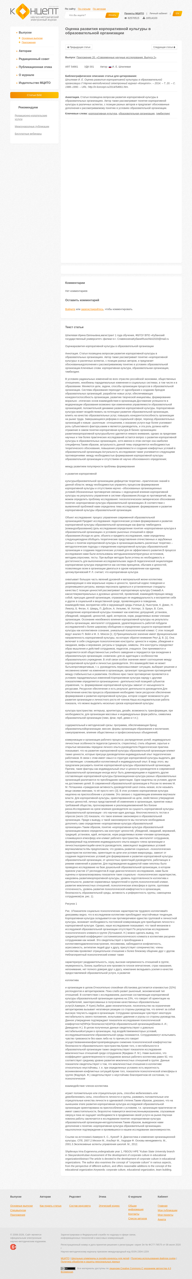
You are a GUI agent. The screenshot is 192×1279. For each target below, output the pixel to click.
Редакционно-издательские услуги (31, 117)
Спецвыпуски (18, 1210)
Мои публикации (167, 1210)
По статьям (84, 8)
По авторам (99, 8)
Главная (162, 1205)
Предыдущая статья (78, 47)
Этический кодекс (109, 1205)
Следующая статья (164, 47)
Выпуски (25, 32)
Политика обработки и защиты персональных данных (90, 1261)
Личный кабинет (158, 13)
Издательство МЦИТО (35, 82)
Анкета (162, 1219)
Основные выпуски (32, 38)
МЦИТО (65, 1258)
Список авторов (137, 1218)
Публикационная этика (35, 67)
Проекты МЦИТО (134, 13)
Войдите (70, 309)
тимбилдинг (163, 113)
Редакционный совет (34, 58)
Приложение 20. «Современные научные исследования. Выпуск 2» (116, 57)
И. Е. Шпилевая (120, 66)
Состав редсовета (80, 1205)
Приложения (29, 42)
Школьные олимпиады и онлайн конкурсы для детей (100, 1258)
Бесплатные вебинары (28, 133)
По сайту (70, 8)
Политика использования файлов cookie (153, 1258)
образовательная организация (137, 113)
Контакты (133, 1213)
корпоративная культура (102, 113)
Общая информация (135, 1207)
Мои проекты (165, 1214)
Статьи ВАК (34, 95)
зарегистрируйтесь (92, 309)
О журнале (26, 75)
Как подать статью (51, 1205)
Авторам (25, 50)
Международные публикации (32, 126)
